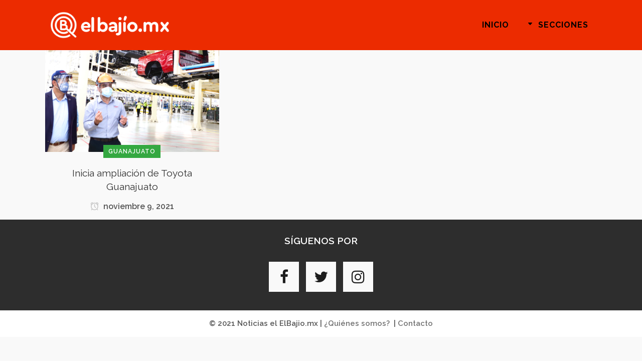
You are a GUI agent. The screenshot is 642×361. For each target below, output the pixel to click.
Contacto (415, 323)
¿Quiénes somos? (357, 323)
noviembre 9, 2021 (132, 206)
